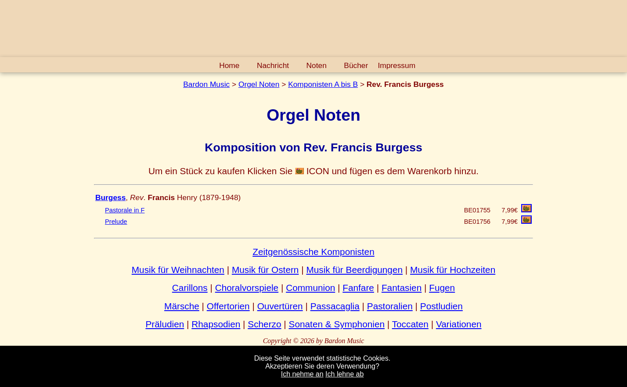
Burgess (110, 197)
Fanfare (358, 288)
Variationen (459, 324)
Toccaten (410, 324)
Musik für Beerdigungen (354, 270)
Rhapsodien (215, 324)
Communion (310, 288)
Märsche (181, 306)
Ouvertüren (280, 306)
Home (229, 65)
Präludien (164, 324)
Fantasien (402, 288)
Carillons (190, 288)
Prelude (116, 221)
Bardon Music (206, 84)
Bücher (356, 65)
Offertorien (228, 306)
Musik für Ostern (265, 270)
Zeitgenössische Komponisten (313, 252)
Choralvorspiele (247, 288)
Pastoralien (390, 306)
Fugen (442, 288)
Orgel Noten (258, 84)
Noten (316, 65)
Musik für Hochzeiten (452, 270)
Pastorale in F (124, 210)
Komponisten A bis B (323, 84)
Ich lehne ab (344, 374)
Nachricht (273, 65)
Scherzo (264, 324)
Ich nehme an (302, 374)
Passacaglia (335, 306)
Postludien (441, 306)
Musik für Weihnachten (178, 270)
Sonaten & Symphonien (337, 324)
